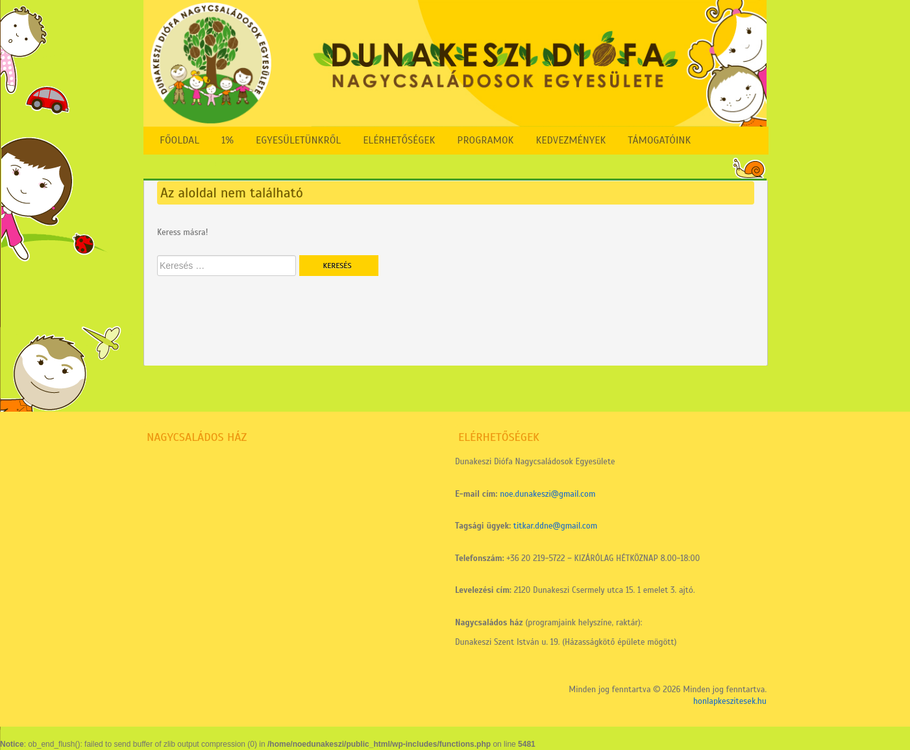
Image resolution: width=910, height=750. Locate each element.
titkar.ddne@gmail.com (555, 526)
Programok (485, 140)
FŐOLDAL (179, 140)
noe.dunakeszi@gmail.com (547, 494)
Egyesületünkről (298, 140)
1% (227, 140)
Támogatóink (659, 140)
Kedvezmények (570, 140)
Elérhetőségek (399, 140)
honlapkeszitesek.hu (730, 701)
